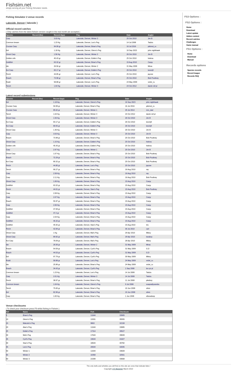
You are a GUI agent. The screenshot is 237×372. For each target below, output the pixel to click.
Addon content (192, 36)
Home (188, 27)
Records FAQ (193, 76)
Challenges (191, 42)
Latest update (192, 33)
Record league (193, 73)
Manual (190, 60)
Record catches (193, 39)
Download (190, 30)
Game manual (192, 45)
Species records (194, 70)
